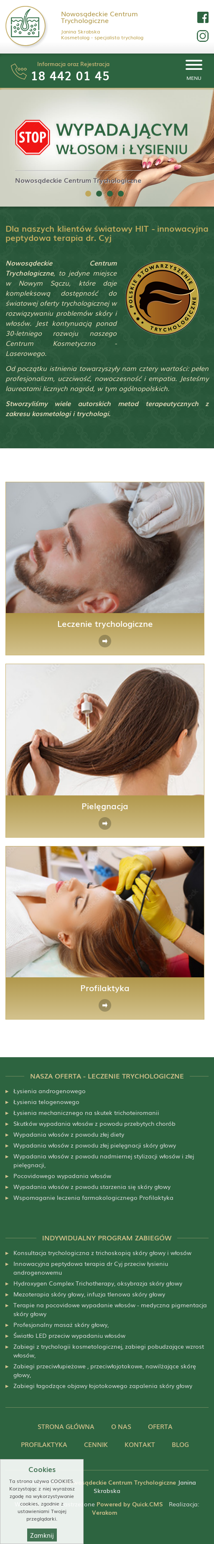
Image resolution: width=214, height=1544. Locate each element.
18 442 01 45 (70, 75)
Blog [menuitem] (180, 1444)
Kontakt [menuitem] (140, 1444)
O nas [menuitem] (121, 1426)
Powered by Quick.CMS (130, 1504)
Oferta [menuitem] (160, 1426)
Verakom (104, 1512)
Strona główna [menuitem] (66, 1426)
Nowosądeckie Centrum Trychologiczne (99, 16)
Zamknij (42, 1535)
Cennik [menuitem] (96, 1444)
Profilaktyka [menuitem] (44, 1444)
